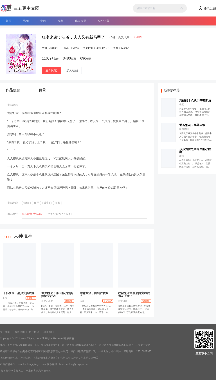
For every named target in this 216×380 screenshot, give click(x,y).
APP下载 (103, 20)
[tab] (15, 90)
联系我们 (49, 332)
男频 (26, 20)
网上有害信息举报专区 (38, 370)
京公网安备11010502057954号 (79, 344)
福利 (60, 20)
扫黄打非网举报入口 (12, 370)
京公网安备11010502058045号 (116, 344)
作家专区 (80, 20)
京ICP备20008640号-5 (47, 344)
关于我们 (5, 332)
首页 (9, 20)
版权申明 (20, 332)
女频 (43, 20)
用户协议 (34, 332)
